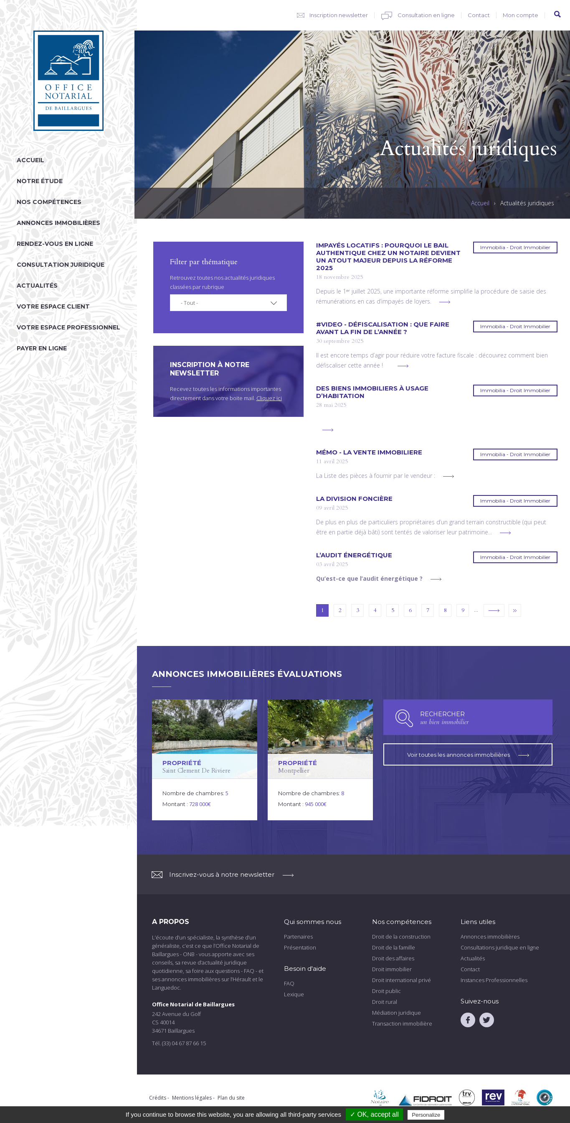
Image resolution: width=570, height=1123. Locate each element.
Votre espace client (53, 306)
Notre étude (40, 181)
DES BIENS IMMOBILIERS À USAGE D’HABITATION (372, 392)
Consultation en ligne (426, 15)
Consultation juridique (60, 264)
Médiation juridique (396, 1012)
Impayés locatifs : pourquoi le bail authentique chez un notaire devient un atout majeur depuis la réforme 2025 (388, 257)
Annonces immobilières (58, 223)
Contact (479, 15)
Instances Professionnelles (494, 980)
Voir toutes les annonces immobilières (468, 753)
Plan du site (231, 1097)
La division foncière (354, 499)
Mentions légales (192, 1097)
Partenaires (298, 936)
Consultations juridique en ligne (500, 947)
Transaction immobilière (402, 1023)
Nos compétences (49, 202)
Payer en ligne (42, 348)
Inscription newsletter (338, 15)
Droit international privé (401, 980)
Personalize (426, 1115)
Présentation (300, 947)
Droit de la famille (393, 947)
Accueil (30, 160)
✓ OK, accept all (374, 1114)
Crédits (157, 1097)
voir (204, 759)
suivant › (494, 610)
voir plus (444, 302)
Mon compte (520, 15)
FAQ (289, 983)
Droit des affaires (393, 958)
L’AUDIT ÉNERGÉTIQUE (354, 555)
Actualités (37, 285)
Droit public (386, 991)
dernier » (515, 610)
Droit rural (384, 1001)
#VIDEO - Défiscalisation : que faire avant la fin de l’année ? (382, 328)
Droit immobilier (392, 969)
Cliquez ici (269, 398)
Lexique (294, 994)
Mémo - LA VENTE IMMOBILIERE (369, 452)
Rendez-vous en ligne (55, 244)
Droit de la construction (401, 936)
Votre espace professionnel (68, 327)
